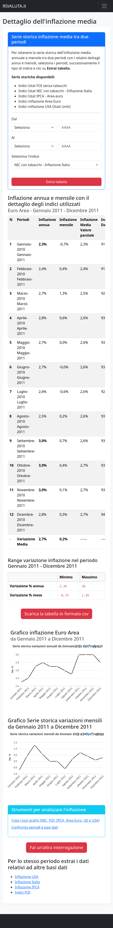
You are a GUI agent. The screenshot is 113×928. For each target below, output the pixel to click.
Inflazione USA (26, 876)
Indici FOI (22, 892)
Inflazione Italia (27, 882)
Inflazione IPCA (27, 887)
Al (13, 137)
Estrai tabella (56, 181)
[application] (56, 676)
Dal (14, 119)
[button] (75, 645)
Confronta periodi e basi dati (34, 827)
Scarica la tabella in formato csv (56, 614)
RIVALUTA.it (14, 6)
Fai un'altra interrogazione (56, 847)
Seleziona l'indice (25, 156)
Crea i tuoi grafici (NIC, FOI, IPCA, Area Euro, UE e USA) (55, 820)
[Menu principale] (104, 6)
